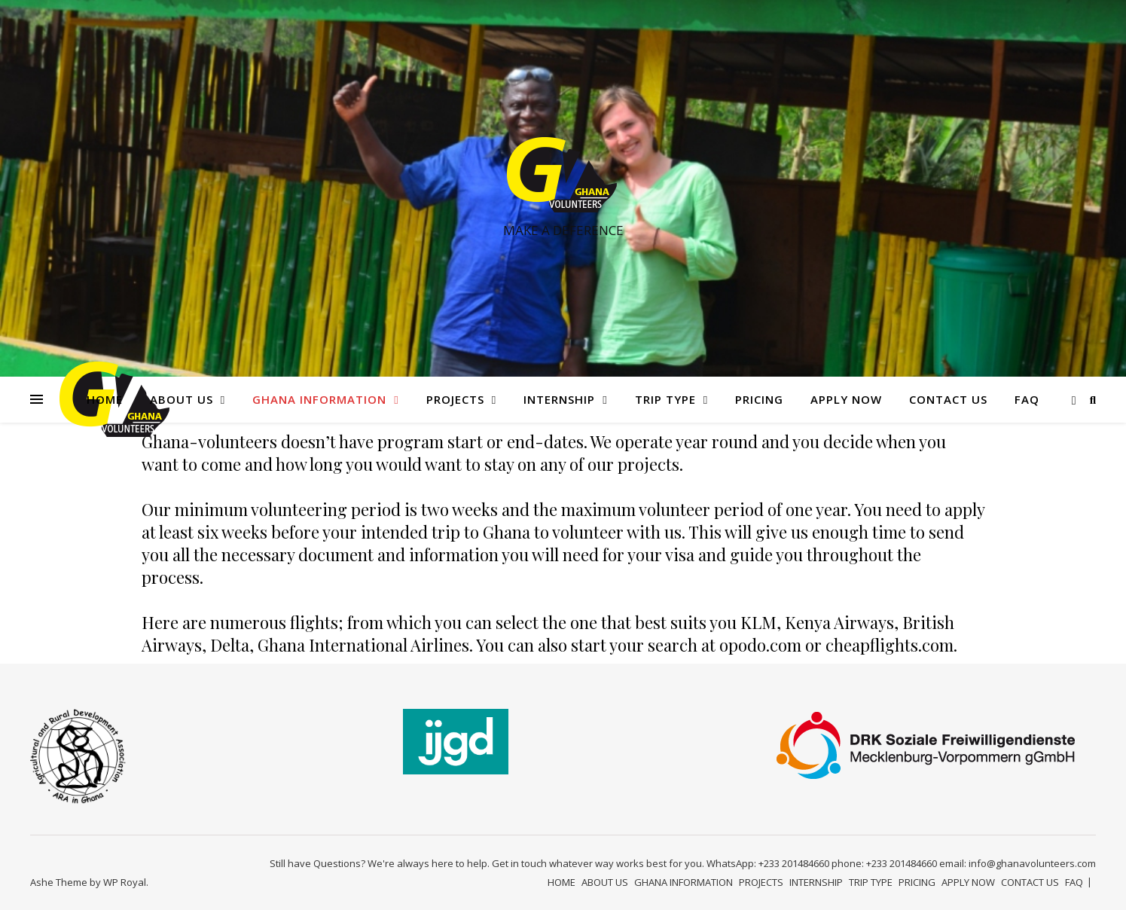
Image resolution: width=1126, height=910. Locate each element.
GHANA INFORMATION (319, 399)
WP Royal (124, 882)
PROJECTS (455, 399)
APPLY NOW (846, 399)
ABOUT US (181, 399)
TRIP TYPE (665, 399)
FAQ (1027, 399)
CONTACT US (948, 399)
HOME (105, 399)
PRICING (759, 399)
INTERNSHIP (559, 399)
